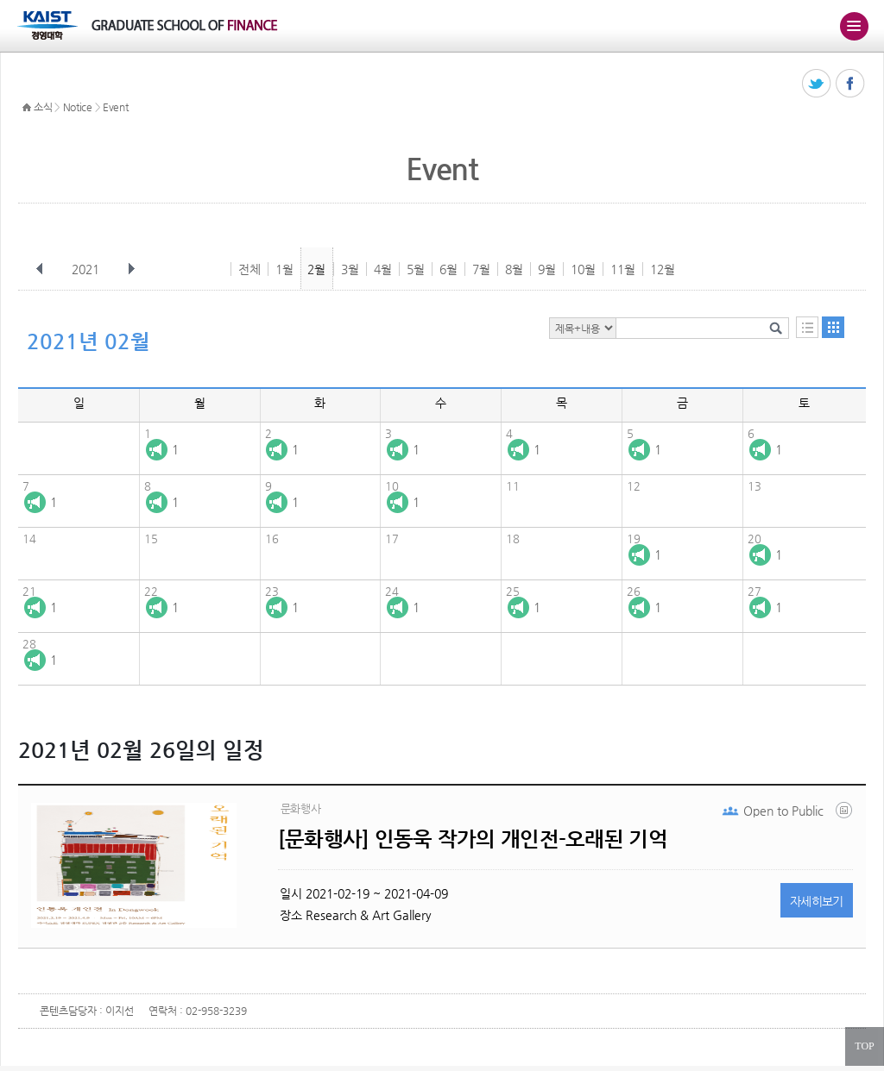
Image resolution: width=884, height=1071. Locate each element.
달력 (833, 327)
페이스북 (851, 84)
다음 (131, 269)
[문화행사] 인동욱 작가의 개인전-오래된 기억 (472, 839)
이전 (39, 269)
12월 (662, 269)
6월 (448, 269)
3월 (350, 269)
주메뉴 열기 (854, 26)
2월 (316, 269)
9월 (547, 269)
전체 (249, 269)
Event (116, 107)
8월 (514, 269)
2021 (87, 269)
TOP (864, 1046)
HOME (26, 107)
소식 (43, 107)
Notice (77, 107)
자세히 (816, 901)
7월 (481, 269)
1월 (284, 269)
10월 (583, 269)
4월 (383, 269)
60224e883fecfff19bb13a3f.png (845, 814)
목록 (807, 327)
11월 (622, 269)
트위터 (817, 84)
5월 (416, 269)
